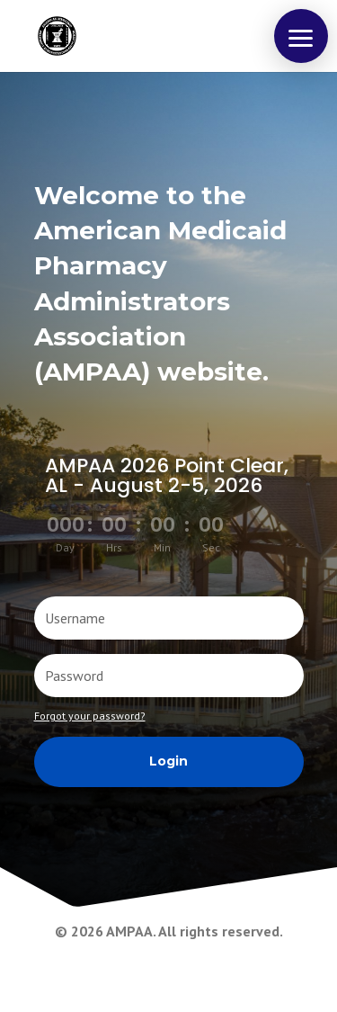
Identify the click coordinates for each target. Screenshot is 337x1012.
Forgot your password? (90, 715)
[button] (301, 36)
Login (168, 761)
